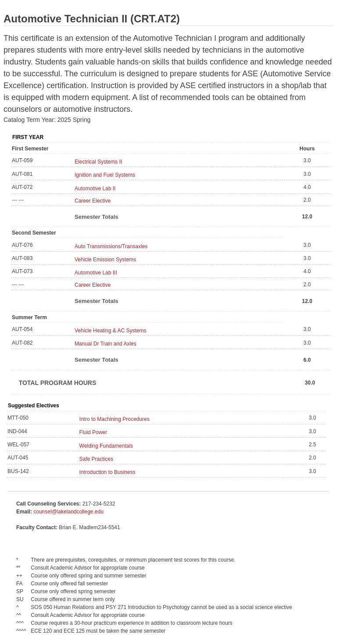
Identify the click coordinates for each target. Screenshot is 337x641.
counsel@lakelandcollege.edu (68, 512)
